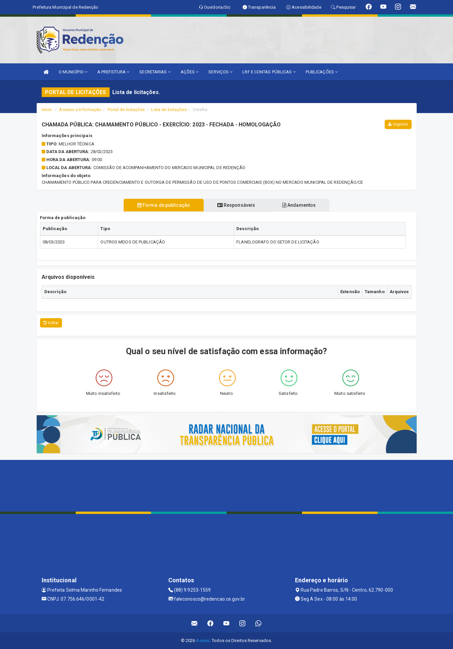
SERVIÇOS (220, 71)
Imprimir (398, 124)
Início (47, 109)
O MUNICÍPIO (73, 71)
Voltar (51, 322)
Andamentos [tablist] (299, 205)
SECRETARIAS (154, 71)
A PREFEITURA (113, 71)
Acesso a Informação (80, 109)
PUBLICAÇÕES (322, 71)
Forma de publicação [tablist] (163, 205)
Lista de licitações (169, 109)
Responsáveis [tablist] (236, 205)
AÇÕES (190, 71)
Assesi (203, 640)
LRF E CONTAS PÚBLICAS (268, 71)
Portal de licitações (126, 109)
